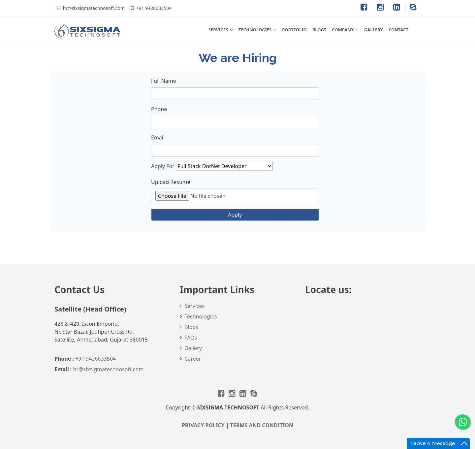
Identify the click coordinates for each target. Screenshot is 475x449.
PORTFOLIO (294, 30)
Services (194, 306)
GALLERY (373, 30)
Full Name (163, 80)
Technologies (200, 316)
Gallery (193, 348)
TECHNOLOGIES (254, 30)
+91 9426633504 (154, 8)
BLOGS (319, 30)
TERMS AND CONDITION (261, 425)
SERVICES (218, 30)
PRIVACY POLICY (203, 425)
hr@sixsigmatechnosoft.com (94, 8)
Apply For (162, 166)
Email (158, 137)
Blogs (191, 327)
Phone (159, 109)
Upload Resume (170, 182)
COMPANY (343, 30)
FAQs (190, 337)
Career (192, 358)
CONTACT (398, 30)
